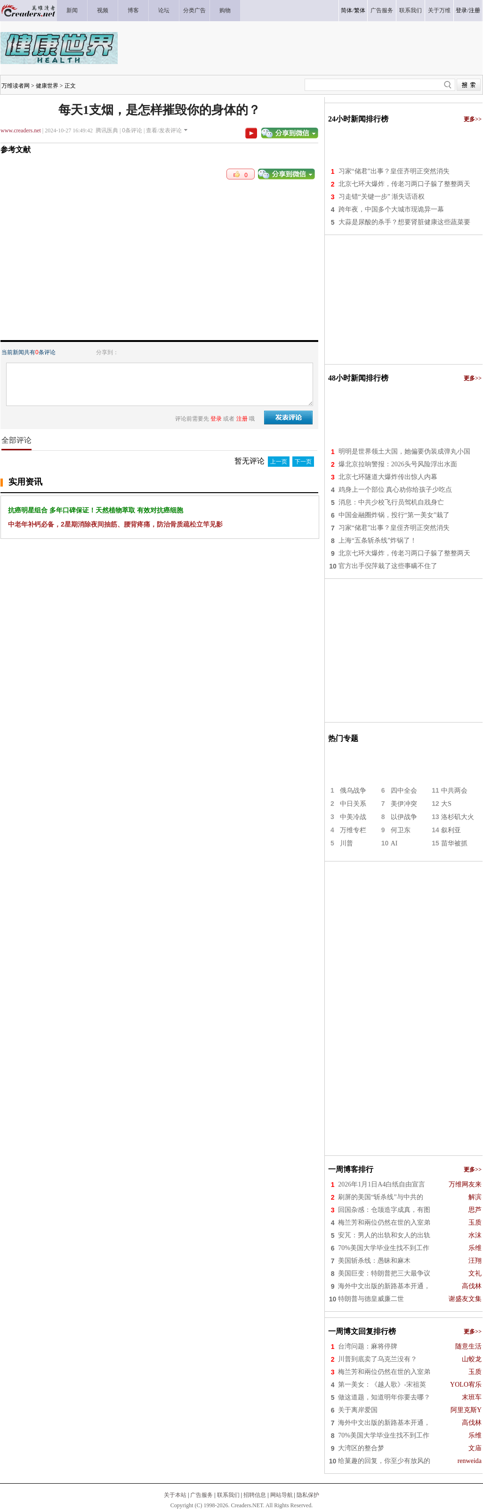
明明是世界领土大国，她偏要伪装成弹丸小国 (404, 451)
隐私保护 (308, 1495)
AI (394, 843)
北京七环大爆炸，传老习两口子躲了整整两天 (404, 183)
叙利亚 (451, 830)
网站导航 (281, 1495)
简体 (346, 10)
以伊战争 (404, 816)
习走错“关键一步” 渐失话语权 (381, 196)
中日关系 (353, 803)
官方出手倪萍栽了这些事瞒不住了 (387, 565)
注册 (474, 10)
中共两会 (454, 790)
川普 (346, 843)
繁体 (359, 10)
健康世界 (47, 85)
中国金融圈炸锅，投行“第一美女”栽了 (394, 515)
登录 (461, 10)
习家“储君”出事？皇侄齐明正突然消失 (394, 171)
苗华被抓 (454, 843)
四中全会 (404, 790)
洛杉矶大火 (457, 816)
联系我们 (228, 1495)
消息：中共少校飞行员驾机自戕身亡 (391, 502)
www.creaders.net (20, 130)
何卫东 (401, 830)
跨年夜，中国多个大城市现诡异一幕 (391, 209)
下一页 (303, 461)
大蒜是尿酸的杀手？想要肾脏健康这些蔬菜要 (404, 222)
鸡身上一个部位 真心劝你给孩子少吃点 (395, 489)
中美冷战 (353, 816)
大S (446, 803)
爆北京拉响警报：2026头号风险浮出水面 (397, 464)
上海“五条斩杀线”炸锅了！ (377, 540)
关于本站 (175, 1495)
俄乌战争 (353, 790)
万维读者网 (15, 85)
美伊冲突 (404, 803)
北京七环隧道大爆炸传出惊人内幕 (387, 476)
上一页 (278, 461)
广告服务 (201, 1495)
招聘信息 (254, 1495)
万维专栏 (353, 830)
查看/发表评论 (163, 130)
